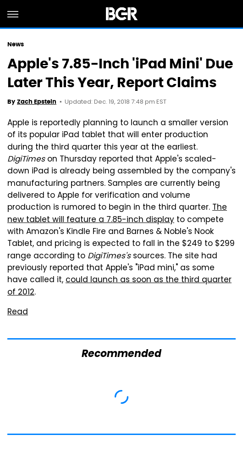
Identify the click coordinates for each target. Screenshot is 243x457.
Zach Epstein (36, 102)
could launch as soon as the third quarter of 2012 (119, 286)
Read (17, 312)
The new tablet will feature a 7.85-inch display (117, 213)
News (15, 44)
